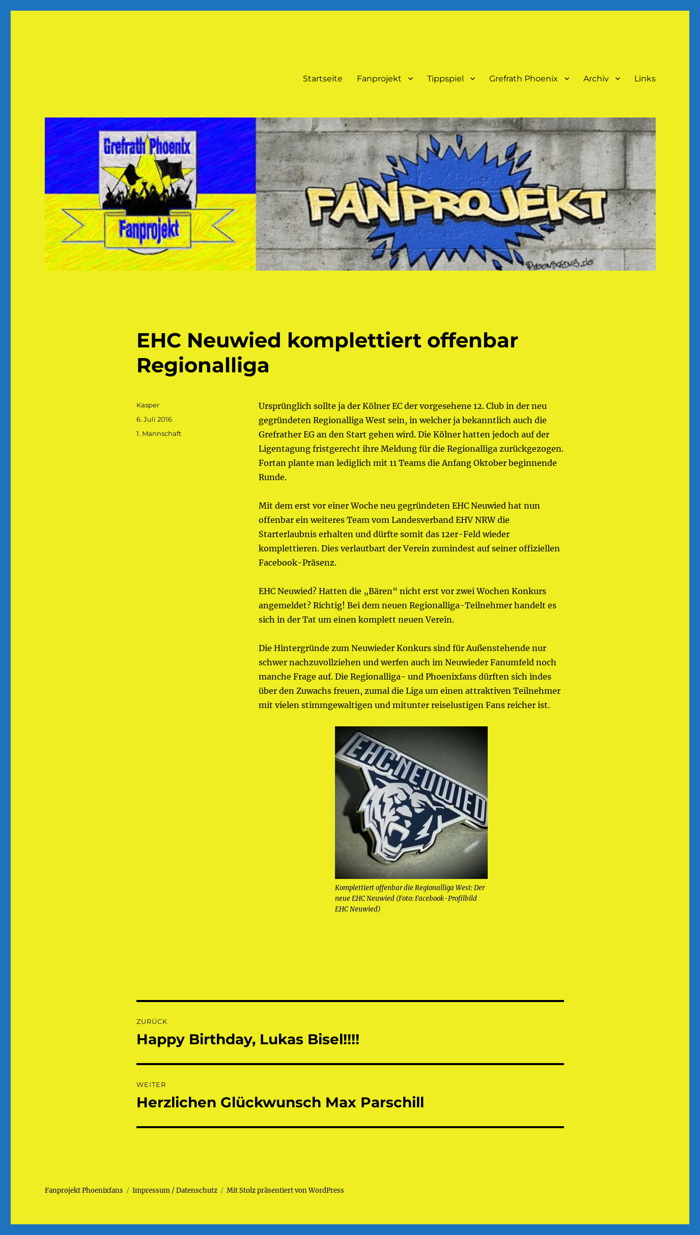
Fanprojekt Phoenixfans (84, 1190)
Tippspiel (445, 78)
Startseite (323, 78)
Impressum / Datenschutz (174, 1190)
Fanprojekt (379, 78)
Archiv (596, 78)
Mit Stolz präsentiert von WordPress (285, 1190)
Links (645, 78)
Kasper (147, 405)
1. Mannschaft (158, 433)
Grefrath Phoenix (523, 78)
